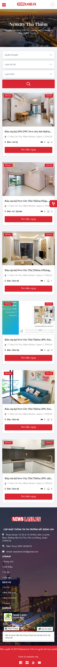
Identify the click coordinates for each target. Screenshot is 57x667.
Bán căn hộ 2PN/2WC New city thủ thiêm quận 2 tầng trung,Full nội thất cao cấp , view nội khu (27, 131)
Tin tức (6, 572)
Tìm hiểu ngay (28, 150)
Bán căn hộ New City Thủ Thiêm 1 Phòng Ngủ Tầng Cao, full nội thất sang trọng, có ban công (27, 270)
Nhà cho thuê (9, 598)
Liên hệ (6, 578)
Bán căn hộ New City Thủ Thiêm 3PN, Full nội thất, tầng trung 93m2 (28, 340)
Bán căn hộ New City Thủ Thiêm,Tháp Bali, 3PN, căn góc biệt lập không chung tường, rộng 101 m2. (26, 201)
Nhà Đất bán (9, 593)
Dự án (5, 588)
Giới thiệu (7, 567)
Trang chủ (7, 562)
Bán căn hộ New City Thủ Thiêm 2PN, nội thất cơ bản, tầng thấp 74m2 (27, 478)
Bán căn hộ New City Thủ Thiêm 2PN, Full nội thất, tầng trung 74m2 (28, 409)
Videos (6, 603)
